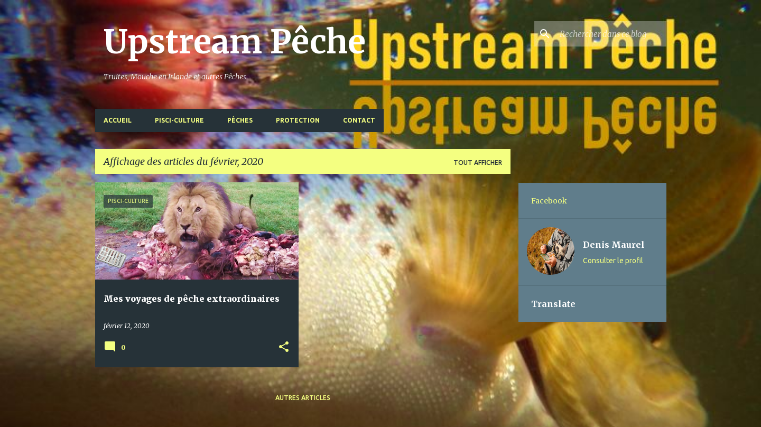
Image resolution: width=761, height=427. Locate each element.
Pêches (240, 120)
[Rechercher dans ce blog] (610, 34)
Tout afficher (477, 162)
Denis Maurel (614, 244)
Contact (359, 120)
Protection (298, 120)
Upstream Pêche (235, 41)
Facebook (549, 201)
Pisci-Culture (179, 120)
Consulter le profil (613, 260)
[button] (283, 347)
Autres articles (302, 397)
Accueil (118, 120)
